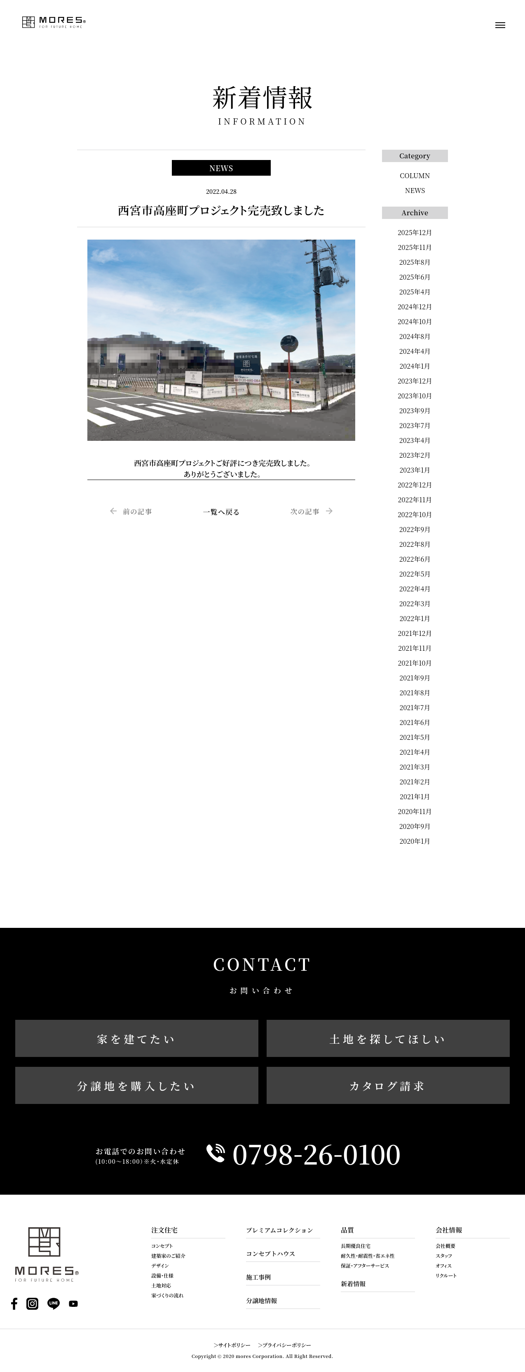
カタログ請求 (388, 1085)
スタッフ (444, 1255)
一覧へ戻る (221, 511)
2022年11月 (415, 499)
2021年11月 (414, 648)
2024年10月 (415, 321)
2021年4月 (414, 752)
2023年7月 (415, 425)
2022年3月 (415, 603)
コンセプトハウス (270, 1253)
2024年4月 (415, 351)
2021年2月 (414, 781)
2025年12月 (415, 232)
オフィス (444, 1265)
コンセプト (162, 1245)
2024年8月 (415, 336)
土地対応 (161, 1285)
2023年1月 (414, 470)
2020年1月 (414, 841)
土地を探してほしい (388, 1038)
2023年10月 (415, 395)
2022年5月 (415, 574)
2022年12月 (415, 484)
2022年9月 (415, 529)
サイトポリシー (234, 1345)
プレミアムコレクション (279, 1230)
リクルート (446, 1275)
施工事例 (258, 1277)
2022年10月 (415, 514)
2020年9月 (415, 826)
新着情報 (353, 1283)
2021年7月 (414, 707)
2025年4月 (415, 292)
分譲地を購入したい (137, 1085)
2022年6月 (415, 559)
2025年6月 (415, 277)
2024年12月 (415, 306)
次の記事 (305, 511)
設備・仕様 (162, 1275)
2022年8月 (415, 544)
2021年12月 (415, 633)
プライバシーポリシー (286, 1345)
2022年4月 (415, 588)
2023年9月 (415, 410)
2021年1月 (415, 796)
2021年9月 (414, 677)
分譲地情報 (261, 1300)
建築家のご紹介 (168, 1255)
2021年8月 (414, 692)
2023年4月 (415, 440)
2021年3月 (414, 767)
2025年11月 (415, 247)
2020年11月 (415, 811)
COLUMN (415, 175)
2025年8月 (415, 262)
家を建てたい (137, 1038)
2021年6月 (414, 722)
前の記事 (138, 511)
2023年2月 (415, 455)
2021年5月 (414, 737)
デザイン (160, 1265)
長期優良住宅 (355, 1245)
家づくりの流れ (167, 1295)
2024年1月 (414, 366)
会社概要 (445, 1245)
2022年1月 (414, 618)
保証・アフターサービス (365, 1265)
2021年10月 (415, 663)
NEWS (415, 190)
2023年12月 (415, 381)
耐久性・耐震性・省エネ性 (368, 1255)
